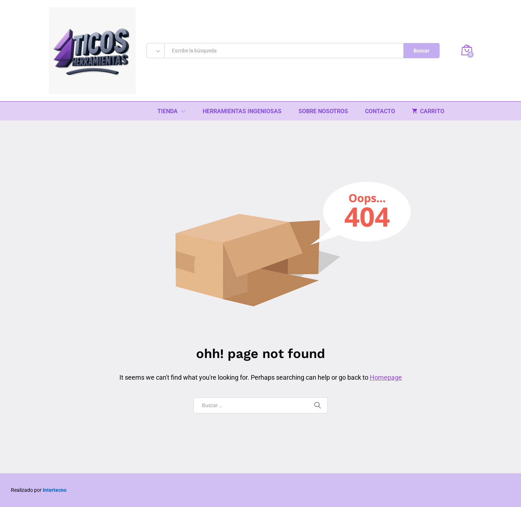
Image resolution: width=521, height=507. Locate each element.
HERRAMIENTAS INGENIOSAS (242, 111)
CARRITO (428, 111)
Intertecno (55, 490)
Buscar (421, 51)
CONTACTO (380, 111)
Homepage (386, 377)
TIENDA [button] (167, 111)
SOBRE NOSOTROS (323, 111)
